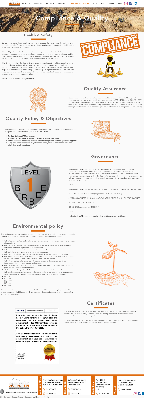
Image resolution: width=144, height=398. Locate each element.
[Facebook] (130, 3)
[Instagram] (126, 3)
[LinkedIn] (135, 3)
